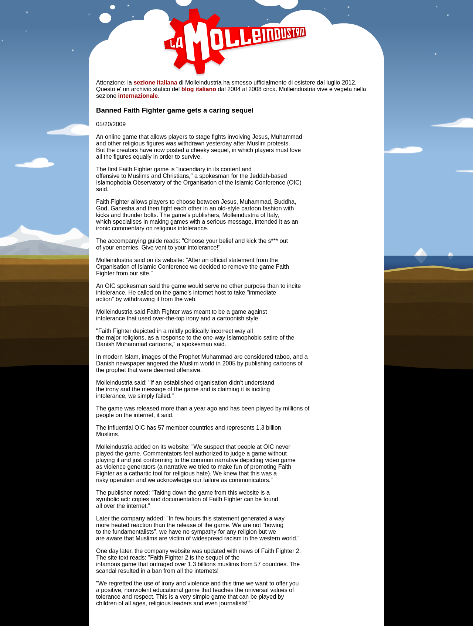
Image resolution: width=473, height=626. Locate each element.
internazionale (138, 96)
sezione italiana (155, 82)
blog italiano (198, 89)
